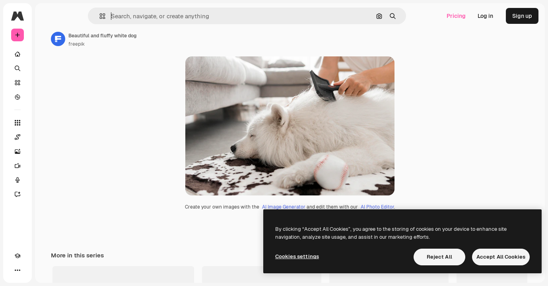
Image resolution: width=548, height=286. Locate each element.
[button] (129, 16)
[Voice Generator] (47, 180)
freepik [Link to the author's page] (137, 44)
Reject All (439, 256)
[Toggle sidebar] (78, 16)
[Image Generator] (47, 151)
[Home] (47, 54)
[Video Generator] (47, 165)
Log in (485, 15)
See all (520, 278)
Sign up (522, 15)
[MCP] (46, 270)
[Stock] (47, 82)
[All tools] (47, 122)
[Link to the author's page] (118, 39)
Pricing (456, 15)
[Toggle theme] (31, 270)
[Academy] (17, 270)
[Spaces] (47, 137)
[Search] (47, 68)
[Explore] (47, 97)
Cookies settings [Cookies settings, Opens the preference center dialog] (297, 256)
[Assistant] (47, 194)
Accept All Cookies (500, 256)
